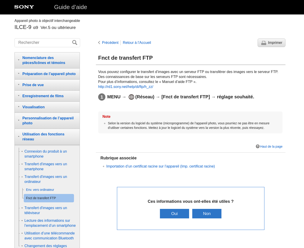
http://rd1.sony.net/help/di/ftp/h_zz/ (125, 87)
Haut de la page (271, 146)
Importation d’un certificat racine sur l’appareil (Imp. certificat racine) (160, 166)
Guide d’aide (70, 7)
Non (207, 213)
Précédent (110, 43)
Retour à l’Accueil (137, 43)
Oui (174, 213)
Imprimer (275, 43)
